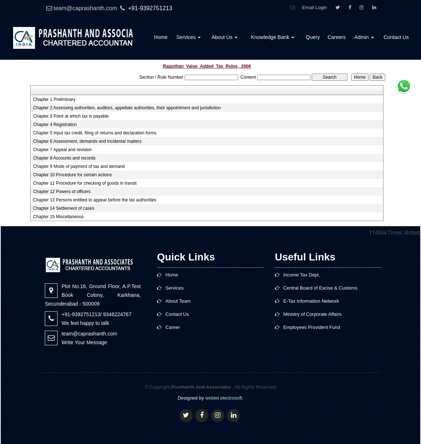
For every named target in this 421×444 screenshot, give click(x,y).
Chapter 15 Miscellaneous (58, 216)
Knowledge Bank (272, 37)
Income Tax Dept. (301, 274)
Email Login (314, 7)
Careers (336, 37)
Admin (364, 37)
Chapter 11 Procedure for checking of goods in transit (85, 183)
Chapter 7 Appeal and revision (62, 149)
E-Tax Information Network (311, 301)
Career (172, 327)
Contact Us (396, 37)
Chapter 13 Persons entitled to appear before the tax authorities (94, 200)
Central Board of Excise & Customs (320, 288)
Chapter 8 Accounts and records (64, 158)
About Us (224, 37)
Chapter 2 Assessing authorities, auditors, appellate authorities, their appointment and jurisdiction (127, 107)
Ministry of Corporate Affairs (312, 314)
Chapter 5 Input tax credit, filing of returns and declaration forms (95, 132)
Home (161, 37)
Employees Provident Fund (311, 327)
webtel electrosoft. (224, 398)
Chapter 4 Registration (55, 124)
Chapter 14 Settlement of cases (63, 208)
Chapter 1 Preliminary (54, 99)
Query (313, 37)
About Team (177, 301)
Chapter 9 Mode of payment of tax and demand (79, 166)
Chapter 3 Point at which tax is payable (71, 116)
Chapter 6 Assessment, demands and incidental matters (87, 141)
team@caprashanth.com (86, 8)
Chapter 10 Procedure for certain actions (72, 174)
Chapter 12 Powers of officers (62, 191)
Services (188, 37)
